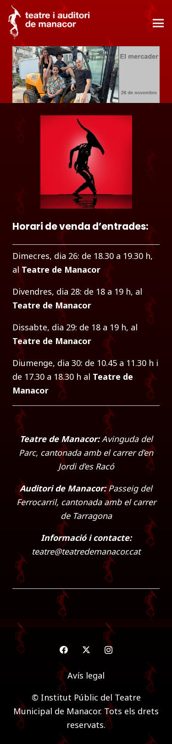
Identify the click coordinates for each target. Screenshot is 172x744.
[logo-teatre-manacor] (48, 23)
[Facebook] (63, 650)
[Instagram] (108, 650)
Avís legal (86, 675)
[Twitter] (86, 650)
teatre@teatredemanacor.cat (86, 551)
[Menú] (158, 23)
